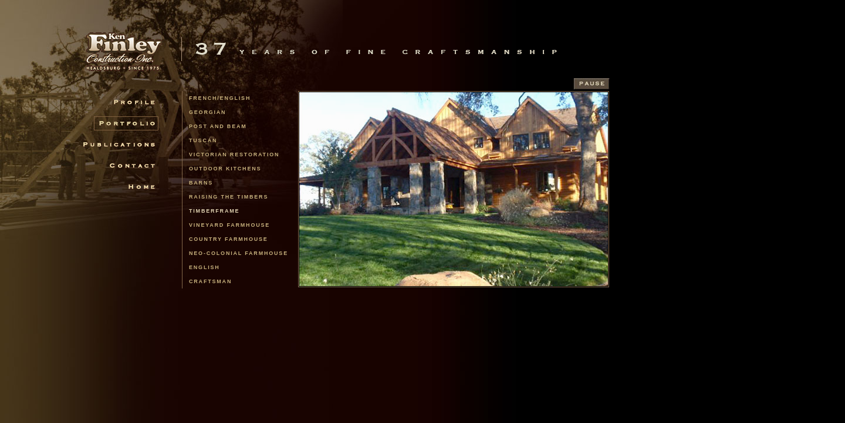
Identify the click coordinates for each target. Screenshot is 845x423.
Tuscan (203, 140)
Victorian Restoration (234, 154)
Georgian (207, 112)
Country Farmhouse (228, 239)
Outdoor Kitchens (225, 169)
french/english (220, 98)
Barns (201, 183)
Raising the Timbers (228, 197)
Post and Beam (218, 126)
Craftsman (210, 281)
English (204, 267)
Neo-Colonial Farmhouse (238, 253)
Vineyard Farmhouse (229, 225)
